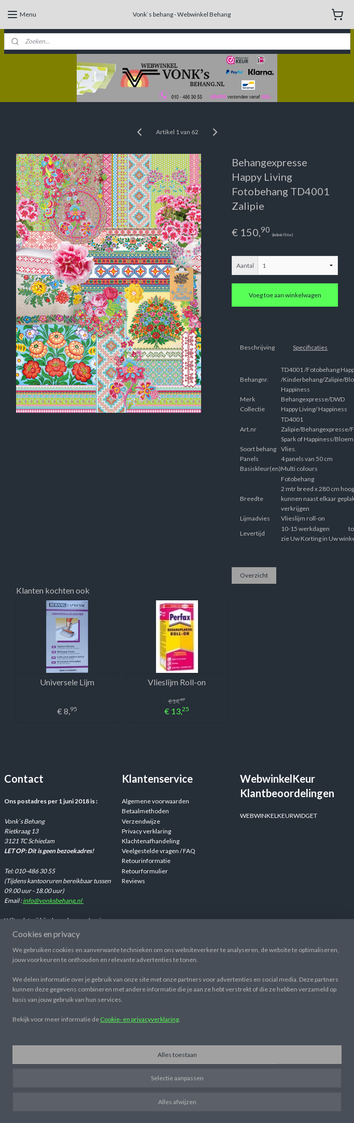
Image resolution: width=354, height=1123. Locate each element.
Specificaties (310, 347)
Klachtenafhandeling (150, 841)
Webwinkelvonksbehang (170, 1043)
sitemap (238, 1104)
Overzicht (254, 575)
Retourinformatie (146, 861)
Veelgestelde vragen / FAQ (158, 851)
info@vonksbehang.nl (53, 900)
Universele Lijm (67, 682)
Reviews (133, 881)
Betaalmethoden (145, 811)
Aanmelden (28, 1063)
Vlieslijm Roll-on (177, 682)
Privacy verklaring (146, 831)
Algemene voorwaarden (155, 801)
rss (256, 1104)
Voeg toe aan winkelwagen (285, 295)
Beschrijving (257, 347)
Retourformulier (145, 871)
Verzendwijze (141, 821)
